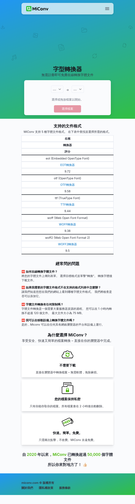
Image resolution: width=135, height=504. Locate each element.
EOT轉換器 (67, 165)
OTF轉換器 (67, 184)
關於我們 (27, 487)
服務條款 (65, 487)
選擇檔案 (67, 108)
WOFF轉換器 (67, 224)
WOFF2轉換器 (67, 244)
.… (54, 89)
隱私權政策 (46, 487)
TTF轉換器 (67, 204)
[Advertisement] (67, 44)
